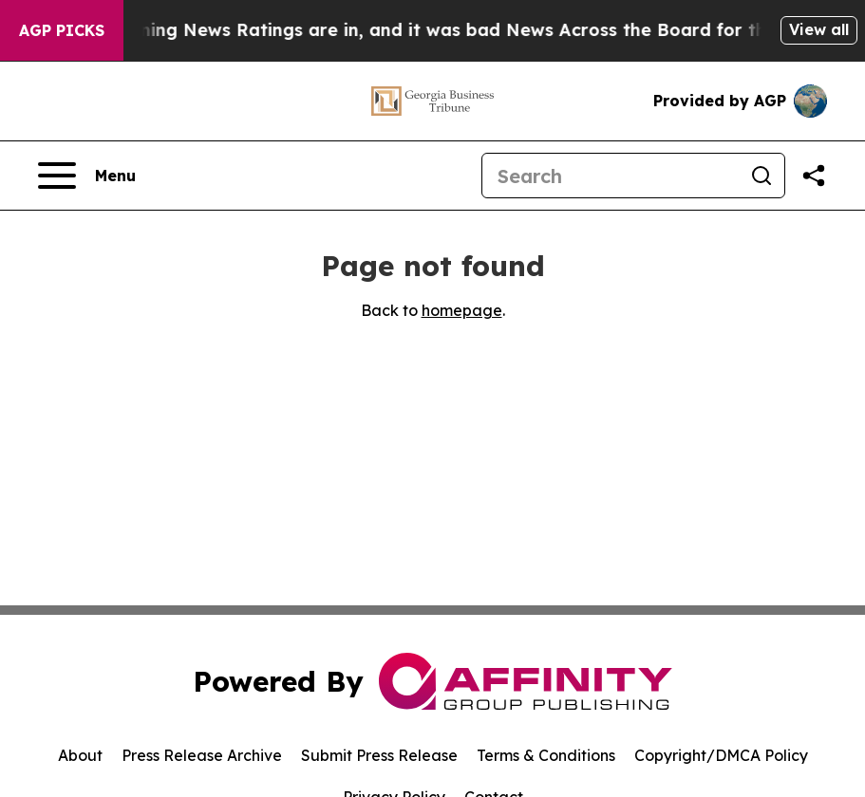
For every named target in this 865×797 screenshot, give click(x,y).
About (80, 755)
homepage (462, 310)
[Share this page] (813, 176)
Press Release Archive (202, 755)
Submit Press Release (379, 755)
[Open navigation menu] (87, 176)
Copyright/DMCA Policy (721, 755)
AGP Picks (61, 30)
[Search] (610, 175)
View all (819, 29)
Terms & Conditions (546, 755)
